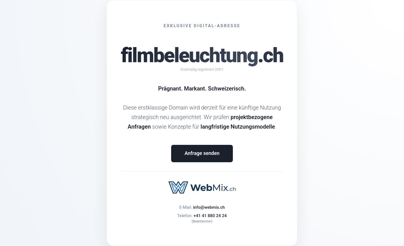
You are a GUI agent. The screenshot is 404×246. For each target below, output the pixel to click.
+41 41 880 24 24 (210, 215)
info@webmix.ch (209, 207)
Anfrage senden (202, 153)
